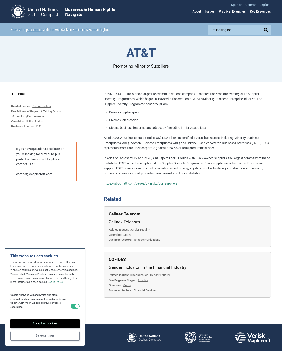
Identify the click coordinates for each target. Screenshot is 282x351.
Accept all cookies (45, 323)
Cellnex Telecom (124, 214)
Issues (209, 11)
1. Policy (143, 280)
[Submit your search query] (267, 30)
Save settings (45, 335)
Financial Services (145, 290)
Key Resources (260, 11)
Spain (127, 234)
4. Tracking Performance (28, 116)
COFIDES (117, 259)
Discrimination (41, 106)
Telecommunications (146, 239)
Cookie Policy (55, 282)
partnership (34, 30)
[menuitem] (238, 4)
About (197, 11)
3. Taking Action (50, 111)
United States (34, 121)
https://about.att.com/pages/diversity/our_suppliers (140, 183)
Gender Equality (140, 229)
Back (21, 94)
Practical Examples (232, 11)
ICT (38, 126)
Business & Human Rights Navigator (90, 12)
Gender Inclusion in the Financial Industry (147, 267)
